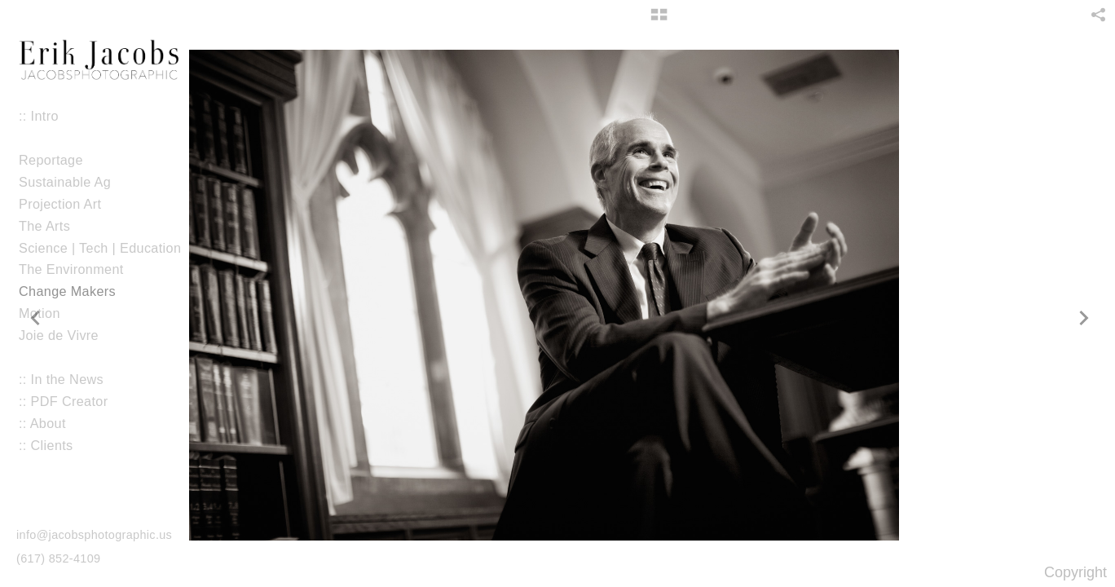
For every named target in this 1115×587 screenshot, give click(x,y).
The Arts (44, 225)
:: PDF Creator (63, 401)
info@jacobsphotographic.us (94, 534)
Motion (48, 313)
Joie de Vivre (67, 335)
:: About (42, 423)
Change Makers (67, 291)
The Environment (71, 269)
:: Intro (39, 115)
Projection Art (68, 204)
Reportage (51, 159)
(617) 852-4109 (58, 558)
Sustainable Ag (65, 181)
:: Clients (46, 445)
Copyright (1075, 572)
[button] (659, 20)
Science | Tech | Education (100, 248)
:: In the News (61, 379)
